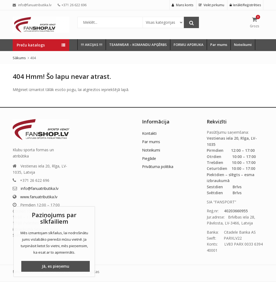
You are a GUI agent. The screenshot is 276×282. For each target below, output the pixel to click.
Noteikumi (243, 44)
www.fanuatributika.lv (38, 196)
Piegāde (149, 158)
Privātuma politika (157, 166)
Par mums (218, 44)
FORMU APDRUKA (188, 44)
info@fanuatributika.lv (39, 188)
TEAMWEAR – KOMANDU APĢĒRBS (138, 44)
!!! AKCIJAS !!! (91, 44)
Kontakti (149, 133)
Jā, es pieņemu (55, 266)
